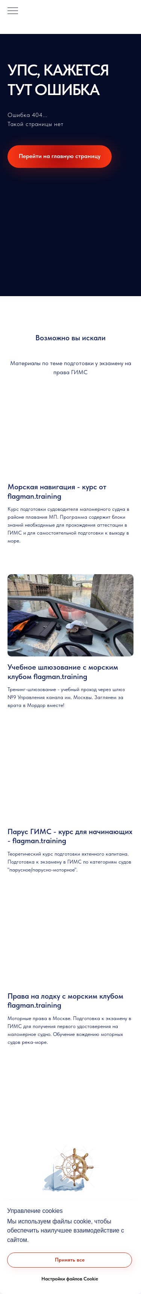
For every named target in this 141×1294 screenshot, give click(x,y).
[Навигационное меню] (13, 11)
